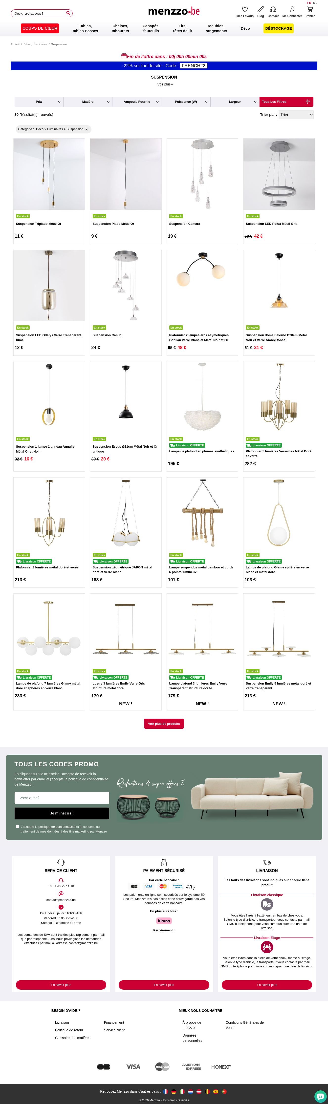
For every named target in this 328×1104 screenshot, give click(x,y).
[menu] (164, 28)
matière (88, 102)
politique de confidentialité (56, 827)
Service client (114, 1030)
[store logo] (173, 13)
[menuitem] (40, 28)
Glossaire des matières (72, 1038)
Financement (114, 1022)
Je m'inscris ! (62, 813)
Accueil (15, 44)
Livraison (62, 1022)
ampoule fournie (137, 102)
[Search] (68, 13)
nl (315, 3)
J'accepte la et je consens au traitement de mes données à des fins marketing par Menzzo (61, 829)
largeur (235, 102)
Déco (26, 44)
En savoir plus (61, 985)
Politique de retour (69, 1030)
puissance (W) (186, 102)
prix (39, 102)
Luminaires (40, 44)
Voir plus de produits (164, 724)
